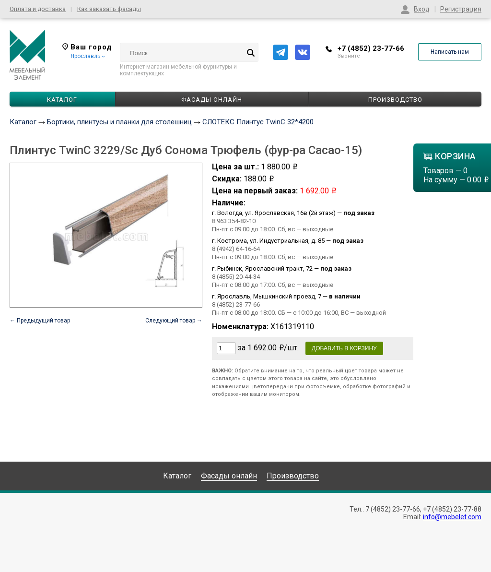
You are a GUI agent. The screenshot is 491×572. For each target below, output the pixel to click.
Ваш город (87, 47)
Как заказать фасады (109, 8)
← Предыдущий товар (40, 320)
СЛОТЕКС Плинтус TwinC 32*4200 (258, 122)
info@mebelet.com (452, 517)
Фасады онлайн (211, 99)
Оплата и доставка (38, 8)
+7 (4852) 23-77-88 (452, 509)
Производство (395, 99)
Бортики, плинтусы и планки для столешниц (119, 122)
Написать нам (450, 51)
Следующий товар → (173, 320)
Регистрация (460, 9)
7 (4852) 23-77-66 (392, 509)
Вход (422, 9)
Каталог (23, 122)
